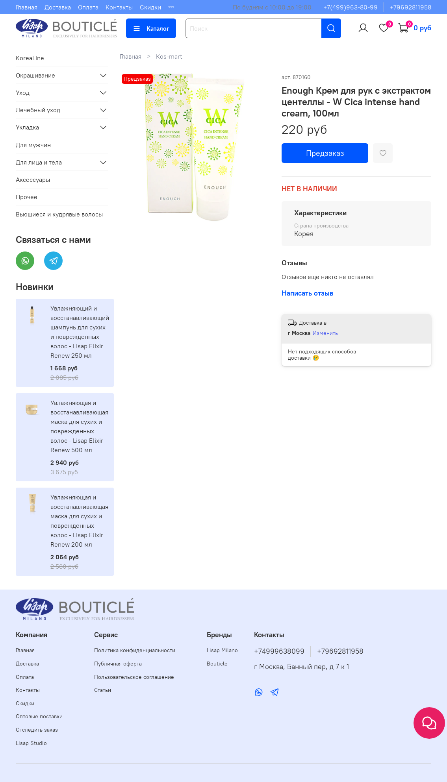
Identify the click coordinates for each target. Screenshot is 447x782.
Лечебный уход (38, 110)
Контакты (119, 7)
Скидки (150, 7)
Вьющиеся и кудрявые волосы (59, 214)
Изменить (325, 332)
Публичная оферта (118, 663)
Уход (23, 92)
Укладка (27, 127)
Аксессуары (33, 179)
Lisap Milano (222, 650)
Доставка (58, 7)
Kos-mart (169, 56)
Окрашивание (35, 75)
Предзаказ (325, 153)
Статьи (102, 689)
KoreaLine (30, 58)
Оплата (88, 7)
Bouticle (217, 663)
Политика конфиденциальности (134, 650)
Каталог (151, 28)
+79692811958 (410, 7)
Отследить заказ (37, 729)
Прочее (26, 197)
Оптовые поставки (39, 716)
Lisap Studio (31, 743)
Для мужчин (33, 145)
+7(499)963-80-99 (350, 7)
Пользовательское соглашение (134, 676)
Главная (26, 7)
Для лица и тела (39, 162)
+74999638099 (279, 651)
